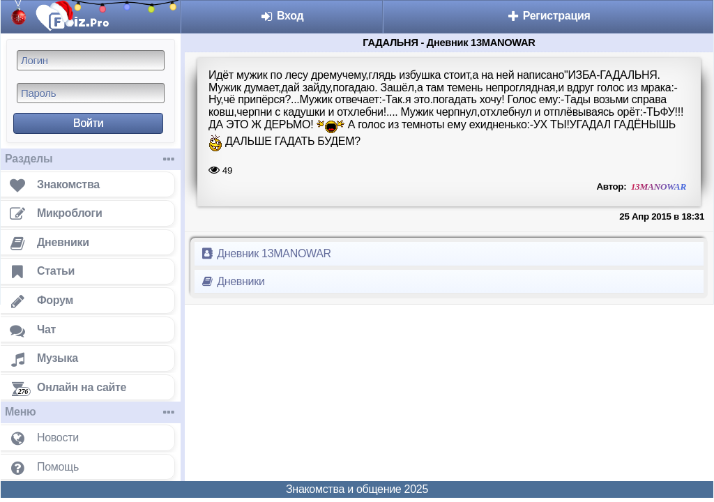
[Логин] (91, 60)
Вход (282, 16)
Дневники (232, 281)
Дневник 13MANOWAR (265, 253)
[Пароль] (91, 93)
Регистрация (548, 16)
